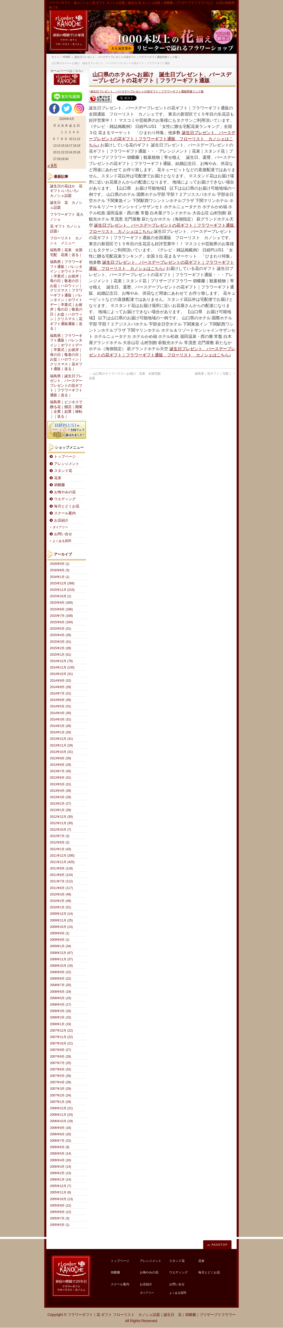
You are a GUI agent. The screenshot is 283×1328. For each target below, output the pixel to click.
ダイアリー (60, 527)
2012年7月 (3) (59, 836)
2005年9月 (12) (60, 1205)
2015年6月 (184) (61, 622)
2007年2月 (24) (60, 1095)
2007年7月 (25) (60, 1063)
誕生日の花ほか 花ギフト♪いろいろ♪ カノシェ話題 (66, 191)
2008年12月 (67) (61, 953)
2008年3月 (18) (60, 1011)
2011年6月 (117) (61, 888)
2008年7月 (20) (60, 985)
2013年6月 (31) (60, 777)
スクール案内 (65, 513)
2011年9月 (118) (61, 868)
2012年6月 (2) (59, 842)
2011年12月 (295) (62, 855)
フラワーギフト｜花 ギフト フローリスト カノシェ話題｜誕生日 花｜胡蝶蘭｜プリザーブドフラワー (152, 1315)
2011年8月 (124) (61, 875)
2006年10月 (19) (61, 1121)
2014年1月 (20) (60, 732)
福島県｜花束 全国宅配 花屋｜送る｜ (66, 252)
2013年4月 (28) (60, 791)
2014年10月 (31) (61, 674)
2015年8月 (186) (61, 609)
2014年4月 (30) (60, 713)
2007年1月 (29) (60, 1102)
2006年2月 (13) (60, 1173)
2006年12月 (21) (61, 1108)
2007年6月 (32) (60, 1069)
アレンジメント (66, 464)
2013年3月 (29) (60, 797)
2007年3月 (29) (60, 1088)
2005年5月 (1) (59, 1225)
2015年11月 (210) (62, 590)
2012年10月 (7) (60, 829)
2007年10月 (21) (61, 1043)
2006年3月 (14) (60, 1166)
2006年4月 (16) (60, 1160)
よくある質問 (62, 541)
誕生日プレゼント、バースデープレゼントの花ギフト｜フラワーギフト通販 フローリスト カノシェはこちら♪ (162, 138)
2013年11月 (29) (61, 745)
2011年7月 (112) (61, 881)
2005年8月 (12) (60, 1212)
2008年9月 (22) (60, 972)
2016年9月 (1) (59, 564)
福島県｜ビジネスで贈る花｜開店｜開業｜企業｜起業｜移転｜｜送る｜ (66, 409)
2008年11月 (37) (61, 959)
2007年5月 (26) (60, 1076)
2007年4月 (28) (60, 1082)
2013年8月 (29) (60, 765)
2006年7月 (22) (60, 1140)
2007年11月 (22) (61, 1037)
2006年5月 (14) (60, 1153)
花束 (57, 478)
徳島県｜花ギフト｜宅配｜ (215, 373)
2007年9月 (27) (60, 1050)
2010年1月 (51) (60, 907)
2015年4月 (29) (60, 635)
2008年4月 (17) (60, 1004)
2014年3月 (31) (60, 719)
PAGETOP (219, 1244)
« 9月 (52, 165)
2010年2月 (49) (60, 901)
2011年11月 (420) (62, 862)
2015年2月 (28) (60, 648)
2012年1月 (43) (60, 849)
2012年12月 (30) (61, 817)
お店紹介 (61, 520)
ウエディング (65, 499)
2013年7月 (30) (60, 771)
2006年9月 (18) (60, 1128)
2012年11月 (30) (61, 823)
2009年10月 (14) (61, 927)
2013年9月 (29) (60, 758)
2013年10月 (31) (61, 752)
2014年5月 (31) (60, 706)
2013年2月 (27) (60, 803)
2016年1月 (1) (59, 577)
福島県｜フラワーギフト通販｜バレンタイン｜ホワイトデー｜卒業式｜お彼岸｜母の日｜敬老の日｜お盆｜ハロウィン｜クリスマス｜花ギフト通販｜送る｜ (66, 352)
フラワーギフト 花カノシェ (66, 217)
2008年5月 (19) (60, 998)
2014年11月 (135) (62, 667)
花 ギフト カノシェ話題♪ (65, 228)
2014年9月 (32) (60, 680)
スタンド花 (63, 471)
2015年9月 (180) (61, 602)
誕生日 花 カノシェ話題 (66, 205)
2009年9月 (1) (59, 933)
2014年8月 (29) (60, 687)
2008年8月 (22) (60, 978)
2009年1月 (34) (60, 946)
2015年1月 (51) (60, 654)
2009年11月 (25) (61, 920)
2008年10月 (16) (61, 966)
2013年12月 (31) (61, 739)
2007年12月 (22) (61, 1030)
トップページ (65, 457)
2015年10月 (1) (60, 596)
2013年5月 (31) (60, 784)
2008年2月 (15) (60, 1017)
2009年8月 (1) (59, 940)
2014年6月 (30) (60, 700)
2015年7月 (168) (61, 616)
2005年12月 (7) (60, 1186)
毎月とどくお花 (66, 506)
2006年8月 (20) (60, 1134)
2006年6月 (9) (59, 1147)
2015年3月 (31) (60, 642)
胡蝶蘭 (59, 485)
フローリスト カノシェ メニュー (66, 240)
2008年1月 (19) (60, 1024)
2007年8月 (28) (60, 1056)
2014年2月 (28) (60, 726)
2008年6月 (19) (60, 991)
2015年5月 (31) (60, 628)
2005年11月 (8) (60, 1192)
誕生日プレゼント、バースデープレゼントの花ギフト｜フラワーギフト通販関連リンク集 (147, 91)
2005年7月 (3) (59, 1218)
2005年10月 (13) (61, 1199)
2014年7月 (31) (60, 693)
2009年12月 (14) (61, 914)
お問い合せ (63, 534)
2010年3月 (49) (60, 894)
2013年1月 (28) (60, 810)
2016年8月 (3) (59, 570)
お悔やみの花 (65, 492)
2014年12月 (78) (61, 661)
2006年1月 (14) (60, 1179)
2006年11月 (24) (61, 1114)
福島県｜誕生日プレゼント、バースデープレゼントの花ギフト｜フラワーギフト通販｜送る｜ (66, 385)
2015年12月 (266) (62, 583)
